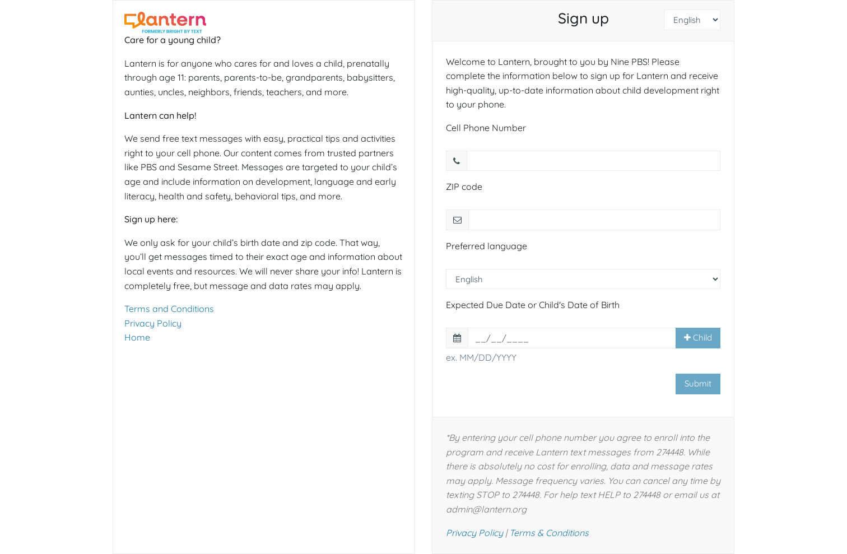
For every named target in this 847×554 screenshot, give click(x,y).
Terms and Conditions (169, 308)
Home (137, 337)
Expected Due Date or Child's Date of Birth (533, 304)
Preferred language (486, 246)
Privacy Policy (153, 323)
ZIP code (464, 186)
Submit (698, 383)
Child (698, 337)
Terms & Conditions (549, 532)
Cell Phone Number (486, 127)
